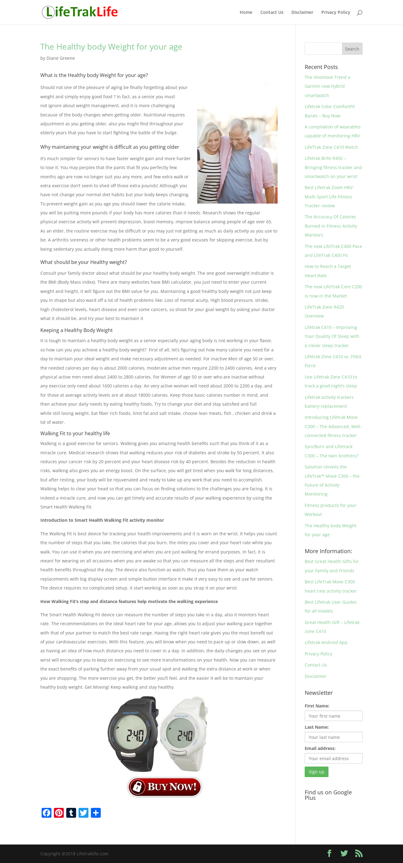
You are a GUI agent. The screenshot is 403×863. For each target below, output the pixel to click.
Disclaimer (302, 12)
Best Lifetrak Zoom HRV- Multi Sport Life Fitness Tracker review (329, 196)
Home (246, 12)
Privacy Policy (335, 12)
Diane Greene (61, 58)
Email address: (320, 748)
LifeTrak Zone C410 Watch (331, 147)
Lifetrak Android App (326, 642)
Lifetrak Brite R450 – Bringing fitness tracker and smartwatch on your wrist (333, 167)
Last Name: (317, 727)
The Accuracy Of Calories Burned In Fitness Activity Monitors (331, 226)
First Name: (317, 706)
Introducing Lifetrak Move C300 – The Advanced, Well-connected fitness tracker (333, 426)
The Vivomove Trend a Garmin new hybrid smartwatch (327, 86)
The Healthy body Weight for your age (111, 46)
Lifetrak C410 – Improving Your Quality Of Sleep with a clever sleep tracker (332, 336)
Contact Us (271, 12)
